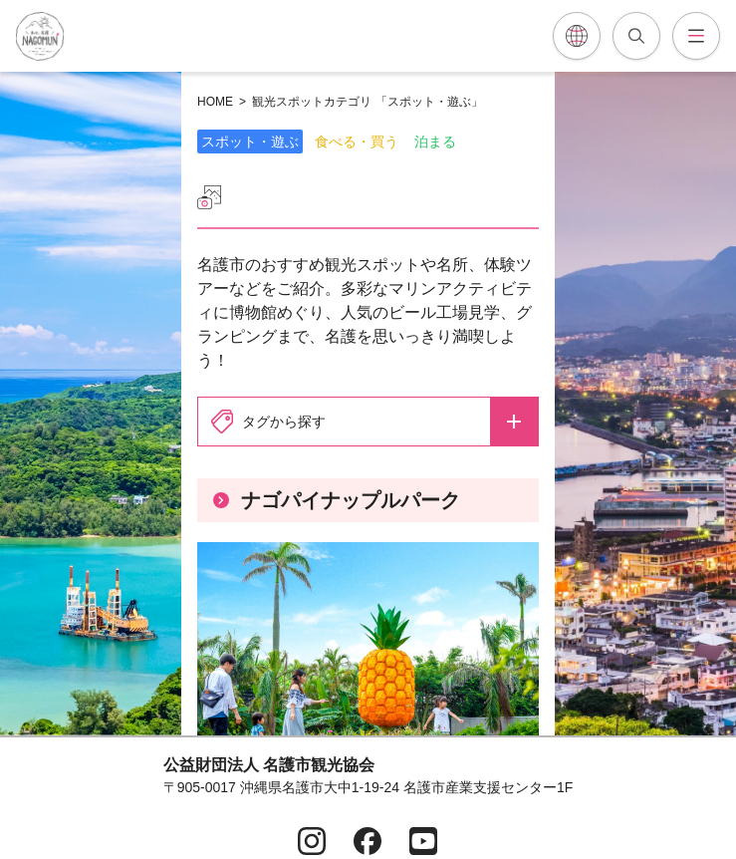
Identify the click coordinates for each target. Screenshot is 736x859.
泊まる (435, 141)
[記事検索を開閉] (636, 36)
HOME (215, 102)
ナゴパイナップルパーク (336, 500)
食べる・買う (356, 141)
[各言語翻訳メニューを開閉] (577, 36)
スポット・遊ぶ (250, 141)
